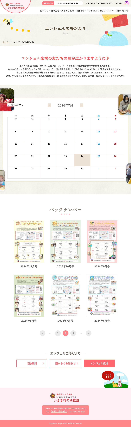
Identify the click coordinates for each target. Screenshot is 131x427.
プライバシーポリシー (105, 3)
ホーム (6, 42)
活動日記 (35, 363)
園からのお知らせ (66, 363)
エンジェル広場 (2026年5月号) (67, 3)
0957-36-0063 (59, 411)
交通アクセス (90, 3)
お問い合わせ (122, 10)
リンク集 (118, 3)
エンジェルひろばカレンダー (100, 10)
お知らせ (80, 10)
